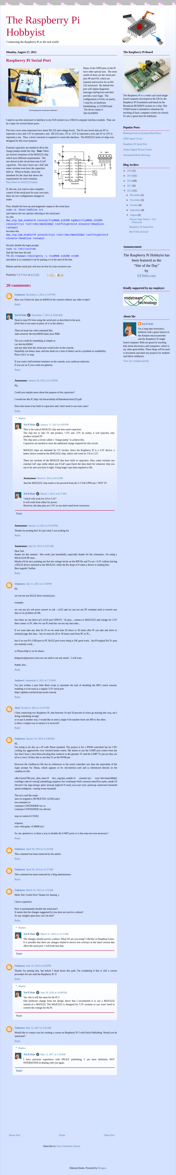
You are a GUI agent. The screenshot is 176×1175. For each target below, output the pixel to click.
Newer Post (14, 1135)
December (135, 195)
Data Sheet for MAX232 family (21, 182)
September (135, 210)
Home (62, 1135)
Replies (22, 418)
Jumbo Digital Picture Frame (137, 149)
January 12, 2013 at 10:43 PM (43, 525)
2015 (130, 175)
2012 (130, 190)
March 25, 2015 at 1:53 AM (39, 890)
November (135, 200)
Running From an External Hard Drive (142, 133)
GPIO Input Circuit (132, 138)
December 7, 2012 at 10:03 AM (47, 315)
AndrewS (19, 680)
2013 (130, 185)
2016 (130, 170)
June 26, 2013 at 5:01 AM (41, 546)
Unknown (20, 294)
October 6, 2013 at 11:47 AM (35, 708)
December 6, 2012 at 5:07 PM (40, 294)
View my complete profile (136, 361)
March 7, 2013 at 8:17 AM (53, 493)
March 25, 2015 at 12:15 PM (54, 934)
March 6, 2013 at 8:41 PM (50, 478)
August (134, 215)
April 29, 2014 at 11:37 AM (39, 869)
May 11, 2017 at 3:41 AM (38, 1028)
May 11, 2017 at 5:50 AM (52, 1054)
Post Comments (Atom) (68, 1146)
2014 (130, 180)
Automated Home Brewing (136, 155)
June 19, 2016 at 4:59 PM (38, 965)
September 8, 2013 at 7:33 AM (41, 680)
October (134, 205)
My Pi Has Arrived (138, 231)
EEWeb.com (146, 276)
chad (17, 708)
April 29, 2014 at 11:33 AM (39, 849)
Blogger (102, 1168)
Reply (17, 304)
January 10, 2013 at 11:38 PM (43, 380)
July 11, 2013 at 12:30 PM (39, 584)
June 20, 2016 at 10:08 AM (53, 992)
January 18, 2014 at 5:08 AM (40, 738)
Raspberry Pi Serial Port (135, 144)
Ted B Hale (20, 315)
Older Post (109, 1135)
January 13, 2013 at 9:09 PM (54, 424)
